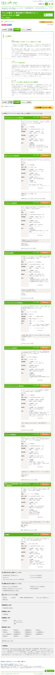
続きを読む (23, 124)
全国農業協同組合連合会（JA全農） (11, 590)
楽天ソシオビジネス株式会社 (12, 155)
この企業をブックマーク (8, 21)
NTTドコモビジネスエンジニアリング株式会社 (13, 579)
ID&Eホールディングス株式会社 (10, 586)
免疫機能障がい (39, 634)
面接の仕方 (5, 599)
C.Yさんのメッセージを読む (27, 343)
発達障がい (27, 636)
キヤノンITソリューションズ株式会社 (14, 386)
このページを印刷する (39, 673)
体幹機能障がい (17, 632)
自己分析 (13, 597)
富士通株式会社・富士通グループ (10, 575)
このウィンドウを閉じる (49, 673)
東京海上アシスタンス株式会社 (37, 586)
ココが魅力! (17, 29)
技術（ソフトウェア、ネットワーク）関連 (18, 622)
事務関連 (5, 620)
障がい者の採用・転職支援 (7, 664)
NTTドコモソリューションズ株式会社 (14, 117)
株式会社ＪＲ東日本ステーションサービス (12, 588)
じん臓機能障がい (40, 632)
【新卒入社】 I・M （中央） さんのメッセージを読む (33, 198)
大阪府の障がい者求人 (8, 608)
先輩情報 (29, 29)
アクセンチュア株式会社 (11, 203)
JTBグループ (6, 577)
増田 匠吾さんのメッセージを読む (29, 530)
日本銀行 (7, 534)
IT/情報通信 (7, 17)
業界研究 (5, 597)
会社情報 (4, 29)
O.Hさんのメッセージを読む (27, 298)
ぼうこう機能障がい (7, 634)
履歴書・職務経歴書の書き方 (26, 597)
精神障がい (16, 636)
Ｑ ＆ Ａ (23, 29)
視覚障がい (5, 630)
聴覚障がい (16, 630)
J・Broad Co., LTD (8, 673)
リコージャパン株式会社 (11, 348)
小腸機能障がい (28, 634)
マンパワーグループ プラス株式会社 (14, 302)
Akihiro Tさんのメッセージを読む (28, 248)
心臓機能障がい (28, 632)
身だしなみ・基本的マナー (43, 597)
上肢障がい (38, 630)
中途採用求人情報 (10, 29)
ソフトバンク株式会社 (10, 434)
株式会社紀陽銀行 (34, 588)
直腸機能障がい (17, 634)
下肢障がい (5, 632)
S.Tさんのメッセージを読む (27, 429)
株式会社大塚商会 (9, 253)
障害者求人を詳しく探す (7, 640)
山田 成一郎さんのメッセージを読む (29, 479)
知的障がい (5, 636)
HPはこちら (49, 15)
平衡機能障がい (28, 630)
